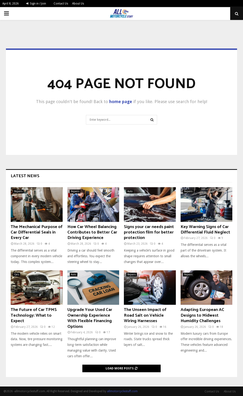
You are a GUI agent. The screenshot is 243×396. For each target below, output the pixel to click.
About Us (78, 3)
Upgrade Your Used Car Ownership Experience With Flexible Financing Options (89, 318)
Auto (130, 191)
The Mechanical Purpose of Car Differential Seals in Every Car (36, 232)
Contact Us (61, 3)
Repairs (18, 191)
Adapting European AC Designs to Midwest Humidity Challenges (202, 315)
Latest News (25, 176)
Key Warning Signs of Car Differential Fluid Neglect (205, 229)
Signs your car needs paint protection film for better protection (149, 232)
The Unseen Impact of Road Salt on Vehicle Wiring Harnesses (145, 315)
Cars (16, 274)
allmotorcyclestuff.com (122, 391)
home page (120, 101)
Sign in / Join (36, 3)
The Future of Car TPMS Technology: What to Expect (34, 315)
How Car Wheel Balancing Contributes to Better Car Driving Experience (92, 232)
